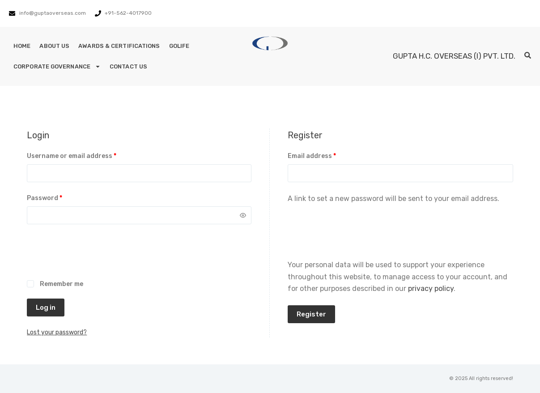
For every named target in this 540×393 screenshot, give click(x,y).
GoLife (179, 46)
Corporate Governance (57, 66)
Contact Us (128, 66)
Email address (326, 155)
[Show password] (243, 215)
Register (311, 314)
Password (58, 197)
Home (21, 46)
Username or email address (86, 155)
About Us (54, 46)
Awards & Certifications (119, 46)
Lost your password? (57, 332)
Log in (45, 307)
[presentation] (95, 256)
